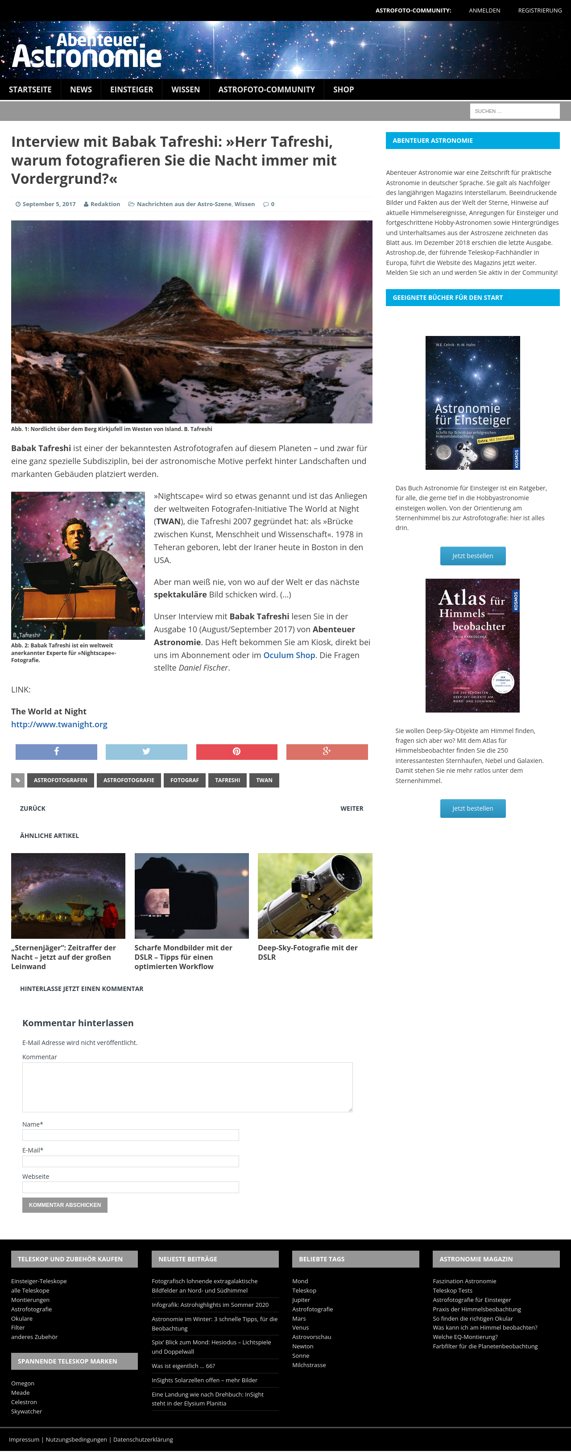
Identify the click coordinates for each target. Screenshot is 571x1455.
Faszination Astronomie (464, 1281)
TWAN (264, 780)
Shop (343, 89)
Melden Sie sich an (413, 272)
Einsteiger (131, 89)
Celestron (24, 1402)
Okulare (22, 1318)
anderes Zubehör (34, 1337)
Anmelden (485, 10)
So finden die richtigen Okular (473, 1318)
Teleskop (304, 1290)
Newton (303, 1346)
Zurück (33, 808)
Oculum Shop (289, 655)
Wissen (185, 89)
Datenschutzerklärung (143, 1439)
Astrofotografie (128, 780)
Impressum (24, 1439)
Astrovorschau (311, 1337)
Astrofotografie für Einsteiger (472, 1300)
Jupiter (301, 1300)
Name (31, 1124)
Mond (300, 1281)
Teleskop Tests (452, 1290)
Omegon (22, 1383)
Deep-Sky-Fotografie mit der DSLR (308, 952)
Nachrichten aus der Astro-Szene (184, 204)
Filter (18, 1327)
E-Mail (31, 1150)
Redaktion (106, 204)
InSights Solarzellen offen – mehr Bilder (204, 1380)
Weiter (352, 808)
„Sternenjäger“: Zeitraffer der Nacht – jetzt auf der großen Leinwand (63, 957)
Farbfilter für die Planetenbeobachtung (485, 1346)
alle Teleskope (30, 1290)
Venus (300, 1327)
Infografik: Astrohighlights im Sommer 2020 (210, 1305)
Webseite (35, 1176)
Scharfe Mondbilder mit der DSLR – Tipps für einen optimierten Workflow (183, 957)
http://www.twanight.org (59, 724)
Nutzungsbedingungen (76, 1439)
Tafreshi (227, 780)
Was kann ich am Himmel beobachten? (485, 1327)
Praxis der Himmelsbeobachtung (477, 1309)
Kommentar (39, 1057)
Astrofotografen (60, 780)
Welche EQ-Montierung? (465, 1337)
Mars (299, 1318)
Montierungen (30, 1300)
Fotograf (184, 780)
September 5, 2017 (49, 204)
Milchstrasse (309, 1365)
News (81, 89)
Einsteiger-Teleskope (39, 1281)
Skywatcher (26, 1411)
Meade (20, 1393)
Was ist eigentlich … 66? (183, 1366)
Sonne (300, 1355)
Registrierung (540, 10)
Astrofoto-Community (267, 89)
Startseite (30, 89)
